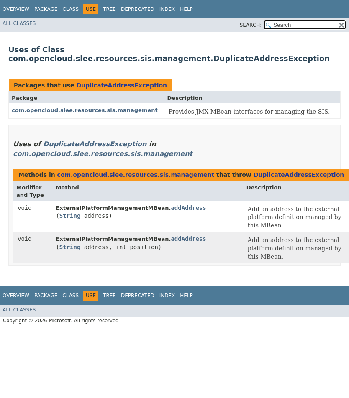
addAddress (188, 207)
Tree (109, 9)
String (70, 215)
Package (45, 9)
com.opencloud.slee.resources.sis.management (85, 110)
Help (186, 9)
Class (70, 9)
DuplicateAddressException (121, 85)
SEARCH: (251, 25)
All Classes (19, 23)
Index (167, 9)
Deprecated (137, 9)
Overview (16, 9)
